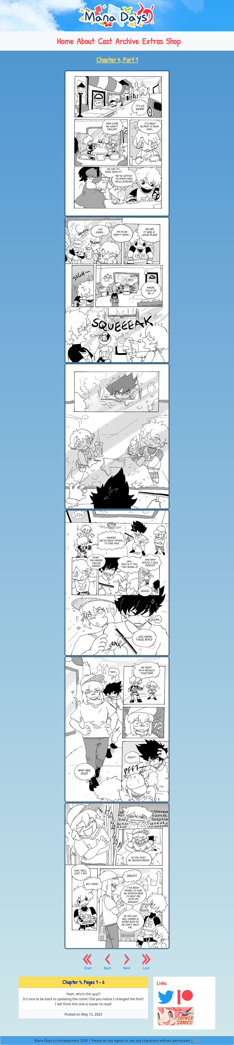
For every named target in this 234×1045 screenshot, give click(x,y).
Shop (173, 41)
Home (65, 41)
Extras (152, 41)
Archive (127, 41)
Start (88, 961)
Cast (105, 41)
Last (146, 961)
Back (107, 961)
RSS (197, 1040)
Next (126, 961)
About (85, 41)
